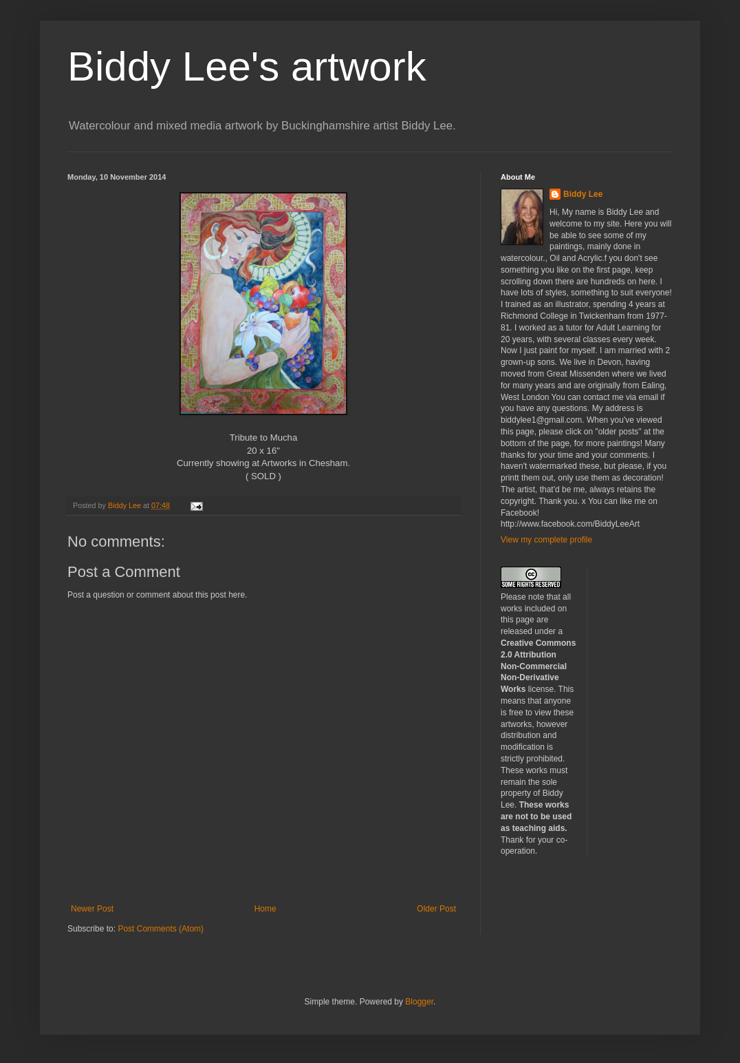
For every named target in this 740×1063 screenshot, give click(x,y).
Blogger (419, 1002)
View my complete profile (546, 540)
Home (265, 909)
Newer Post (92, 909)
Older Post (436, 909)
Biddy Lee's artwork (246, 66)
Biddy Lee (582, 194)
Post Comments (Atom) (161, 929)
